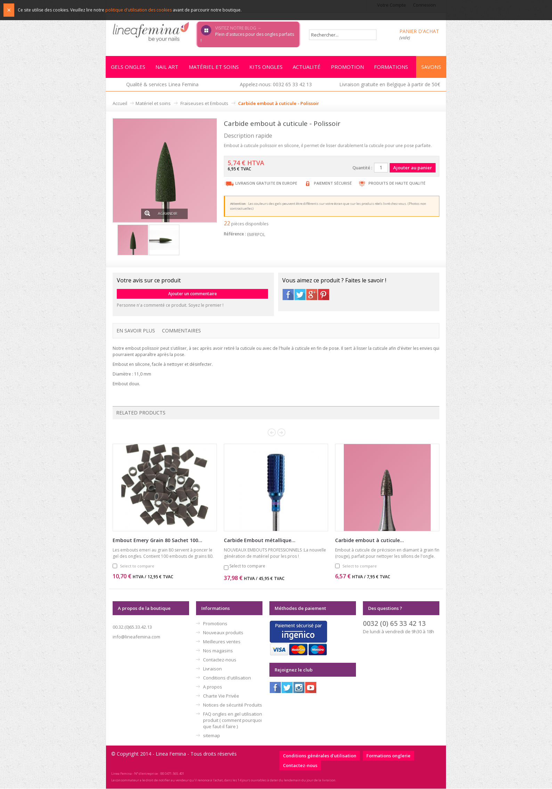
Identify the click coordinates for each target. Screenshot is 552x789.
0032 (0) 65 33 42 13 (394, 623)
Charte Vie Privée (221, 696)
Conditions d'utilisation (227, 678)
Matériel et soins (153, 103)
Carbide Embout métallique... (259, 540)
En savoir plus (135, 331)
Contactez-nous (219, 660)
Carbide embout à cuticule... (369, 540)
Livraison (212, 669)
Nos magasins (218, 651)
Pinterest (323, 294)
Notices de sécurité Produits (232, 705)
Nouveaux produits (223, 633)
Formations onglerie (388, 756)
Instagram (299, 687)
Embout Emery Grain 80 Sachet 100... (157, 540)
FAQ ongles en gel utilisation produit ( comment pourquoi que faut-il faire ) (232, 720)
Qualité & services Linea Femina (162, 84)
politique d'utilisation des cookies (138, 10)
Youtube (310, 687)
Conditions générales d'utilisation (319, 756)
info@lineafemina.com (136, 637)
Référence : (235, 234)
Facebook (288, 294)
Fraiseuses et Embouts (204, 103)
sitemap (211, 736)
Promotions (215, 624)
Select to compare (137, 566)
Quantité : (362, 168)
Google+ (311, 294)
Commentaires (181, 331)
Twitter (300, 294)
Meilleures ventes (222, 642)
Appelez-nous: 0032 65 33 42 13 (276, 84)
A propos (212, 687)
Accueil (120, 103)
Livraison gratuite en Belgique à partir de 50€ (389, 84)
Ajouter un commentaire (192, 294)
